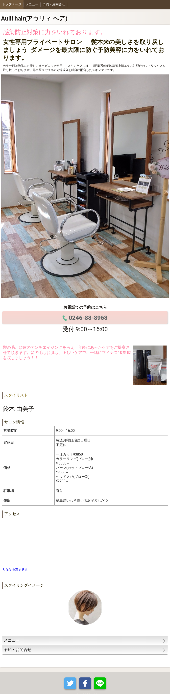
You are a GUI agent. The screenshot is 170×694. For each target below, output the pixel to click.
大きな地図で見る (15, 570)
